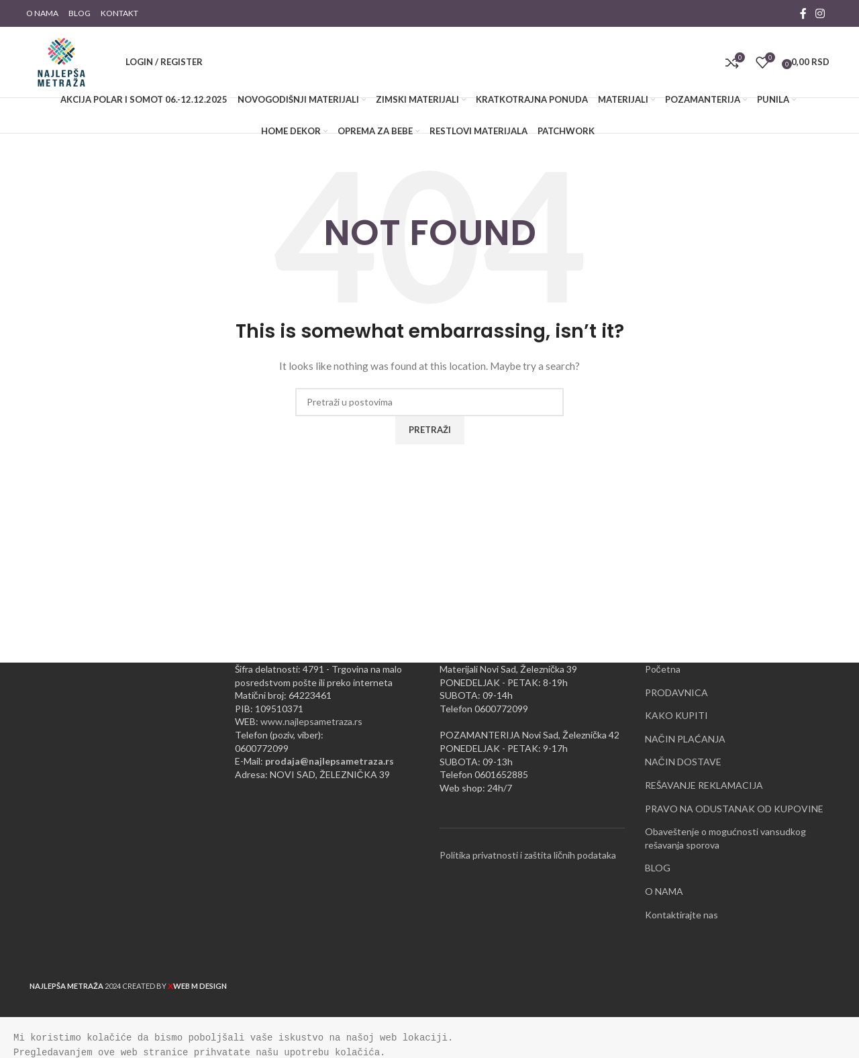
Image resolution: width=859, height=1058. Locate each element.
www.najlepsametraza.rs (311, 721)
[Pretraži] (106, 62)
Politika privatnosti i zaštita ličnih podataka (528, 855)
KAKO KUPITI (676, 715)
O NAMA (664, 891)
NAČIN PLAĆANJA (685, 738)
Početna (662, 669)
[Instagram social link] (820, 13)
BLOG (657, 867)
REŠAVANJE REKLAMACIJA (704, 785)
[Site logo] (61, 60)
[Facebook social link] (803, 13)
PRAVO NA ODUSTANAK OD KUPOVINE (734, 808)
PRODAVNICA (676, 692)
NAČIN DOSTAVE (683, 761)
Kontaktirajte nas (681, 914)
